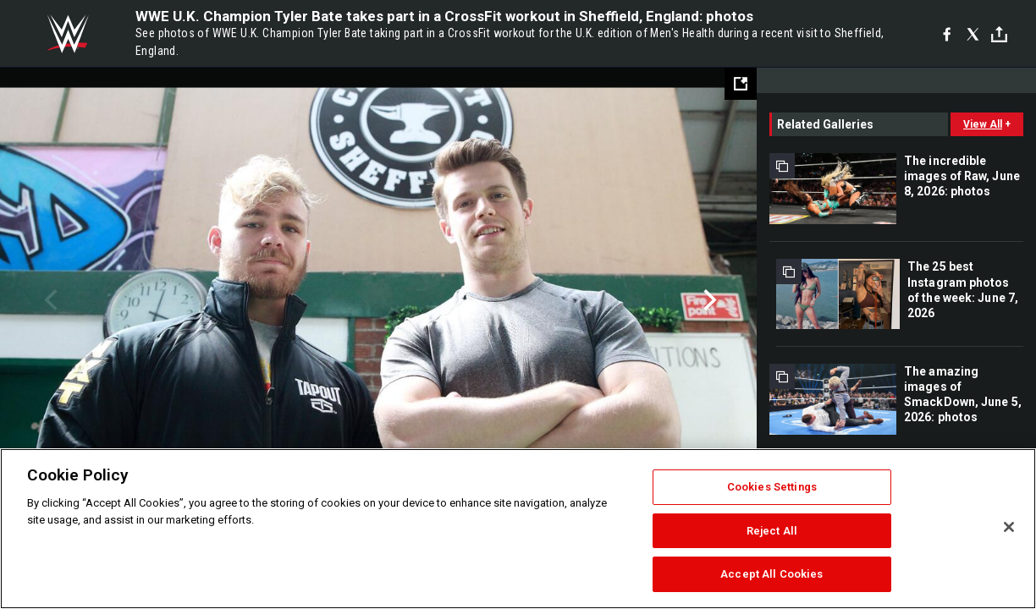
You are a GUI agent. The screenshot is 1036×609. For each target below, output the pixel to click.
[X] (973, 33)
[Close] (1009, 527)
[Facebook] (947, 33)
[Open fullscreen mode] (741, 84)
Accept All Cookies (771, 574)
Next (708, 300)
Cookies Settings (772, 486)
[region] (518, 528)
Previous (48, 300)
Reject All (772, 530)
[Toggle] (999, 34)
